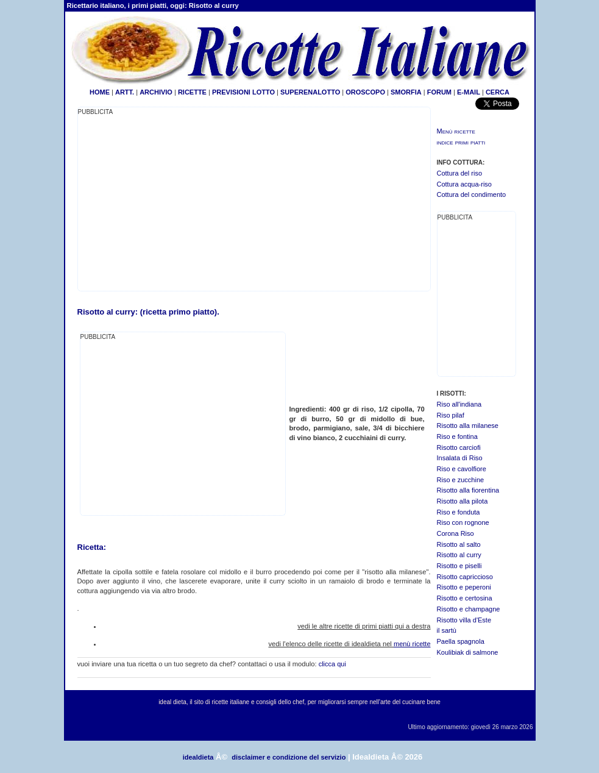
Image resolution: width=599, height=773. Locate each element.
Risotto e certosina (464, 598)
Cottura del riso (460, 173)
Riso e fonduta (458, 512)
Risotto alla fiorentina (468, 490)
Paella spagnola (460, 641)
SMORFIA (406, 92)
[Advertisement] (180, 202)
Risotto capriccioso (465, 576)
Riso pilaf (450, 415)
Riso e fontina (457, 436)
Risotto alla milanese (468, 425)
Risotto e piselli (459, 565)
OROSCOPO (365, 92)
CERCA (497, 92)
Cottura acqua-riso (464, 184)
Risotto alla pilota (462, 501)
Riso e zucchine (460, 479)
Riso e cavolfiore (461, 468)
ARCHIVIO (156, 92)
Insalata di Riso (460, 457)
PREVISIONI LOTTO (243, 92)
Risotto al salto (459, 544)
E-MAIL (468, 92)
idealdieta (198, 757)
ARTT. (124, 92)
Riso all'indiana (459, 404)
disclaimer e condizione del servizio (289, 757)
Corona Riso (455, 533)
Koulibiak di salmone (467, 652)
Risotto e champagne (468, 609)
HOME (100, 92)
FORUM (439, 92)
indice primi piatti (461, 142)
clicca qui (332, 664)
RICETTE (191, 92)
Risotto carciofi (459, 447)
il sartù (446, 630)
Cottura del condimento (471, 194)
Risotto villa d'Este (464, 620)
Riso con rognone (463, 522)
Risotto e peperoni (464, 587)
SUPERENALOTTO (310, 92)
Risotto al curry (459, 554)
